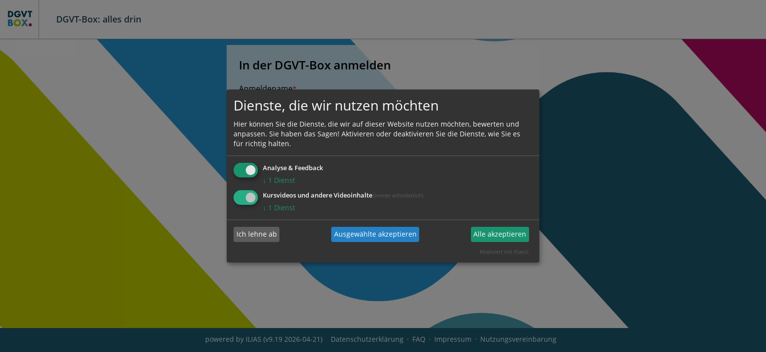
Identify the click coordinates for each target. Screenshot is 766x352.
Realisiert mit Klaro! (504, 251)
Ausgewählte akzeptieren (375, 234)
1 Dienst (279, 180)
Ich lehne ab (256, 234)
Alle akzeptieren (499, 234)
